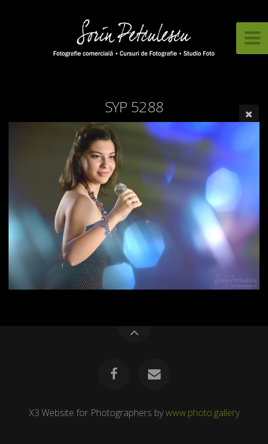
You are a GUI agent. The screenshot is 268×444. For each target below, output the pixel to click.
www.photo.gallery (203, 412)
